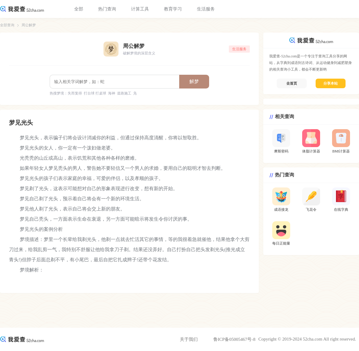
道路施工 (124, 93)
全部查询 (7, 25)
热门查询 (107, 9)
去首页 (291, 83)
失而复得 (75, 93)
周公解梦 (29, 25)
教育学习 (173, 9)
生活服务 (206, 9)
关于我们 (189, 339)
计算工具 (140, 9)
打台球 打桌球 (95, 93)
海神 (111, 93)
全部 (78, 9)
